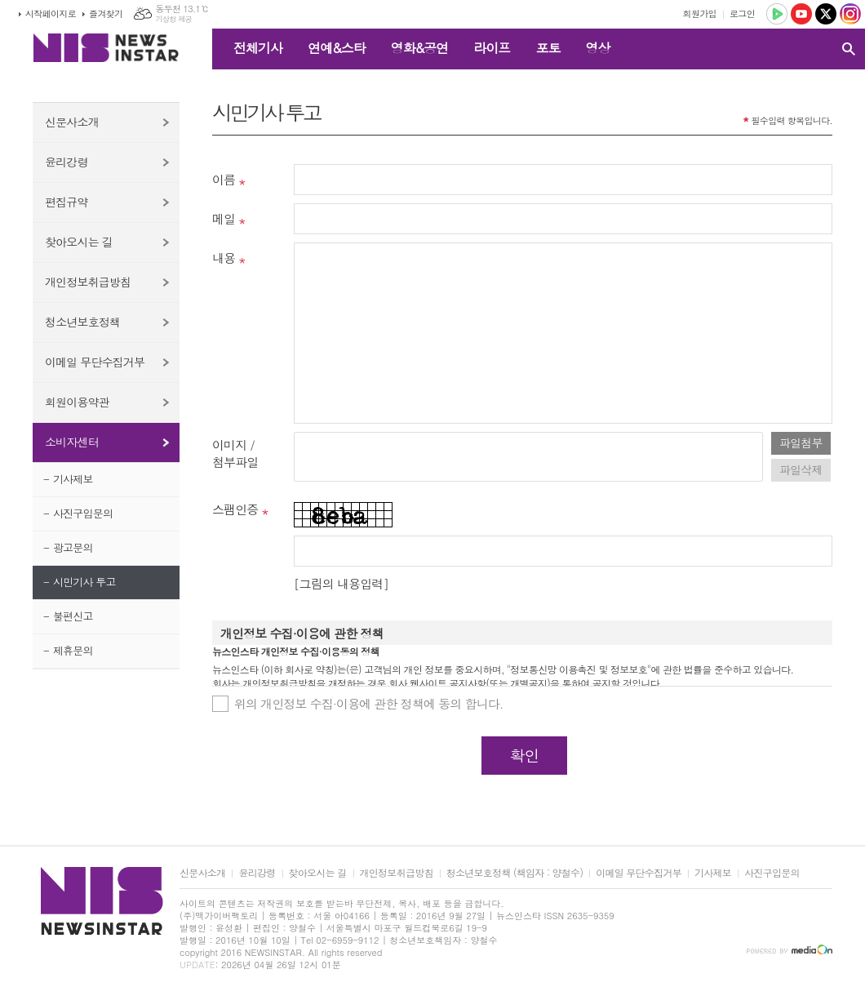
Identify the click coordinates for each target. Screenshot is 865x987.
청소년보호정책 (82, 321)
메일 (223, 218)
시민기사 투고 (84, 581)
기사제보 (73, 479)
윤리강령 (66, 161)
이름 (223, 179)
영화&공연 (420, 47)
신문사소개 (72, 121)
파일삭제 (801, 469)
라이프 (491, 47)
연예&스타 (337, 47)
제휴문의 (73, 650)
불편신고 (73, 616)
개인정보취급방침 (88, 281)
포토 (547, 47)
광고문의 (73, 547)
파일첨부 (801, 442)
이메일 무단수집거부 (94, 361)
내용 (223, 257)
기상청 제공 (173, 19)
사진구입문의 (83, 513)
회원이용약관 (77, 401)
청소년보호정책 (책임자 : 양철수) (514, 873)
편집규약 (66, 201)
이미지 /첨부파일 (235, 453)
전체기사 (257, 47)
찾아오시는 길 (79, 241)
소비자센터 (72, 441)
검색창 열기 (848, 49)
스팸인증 (235, 509)
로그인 (742, 13)
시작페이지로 (50, 13)
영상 (597, 47)
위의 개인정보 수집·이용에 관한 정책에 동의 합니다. (368, 703)
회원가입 (699, 13)
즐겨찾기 (105, 13)
